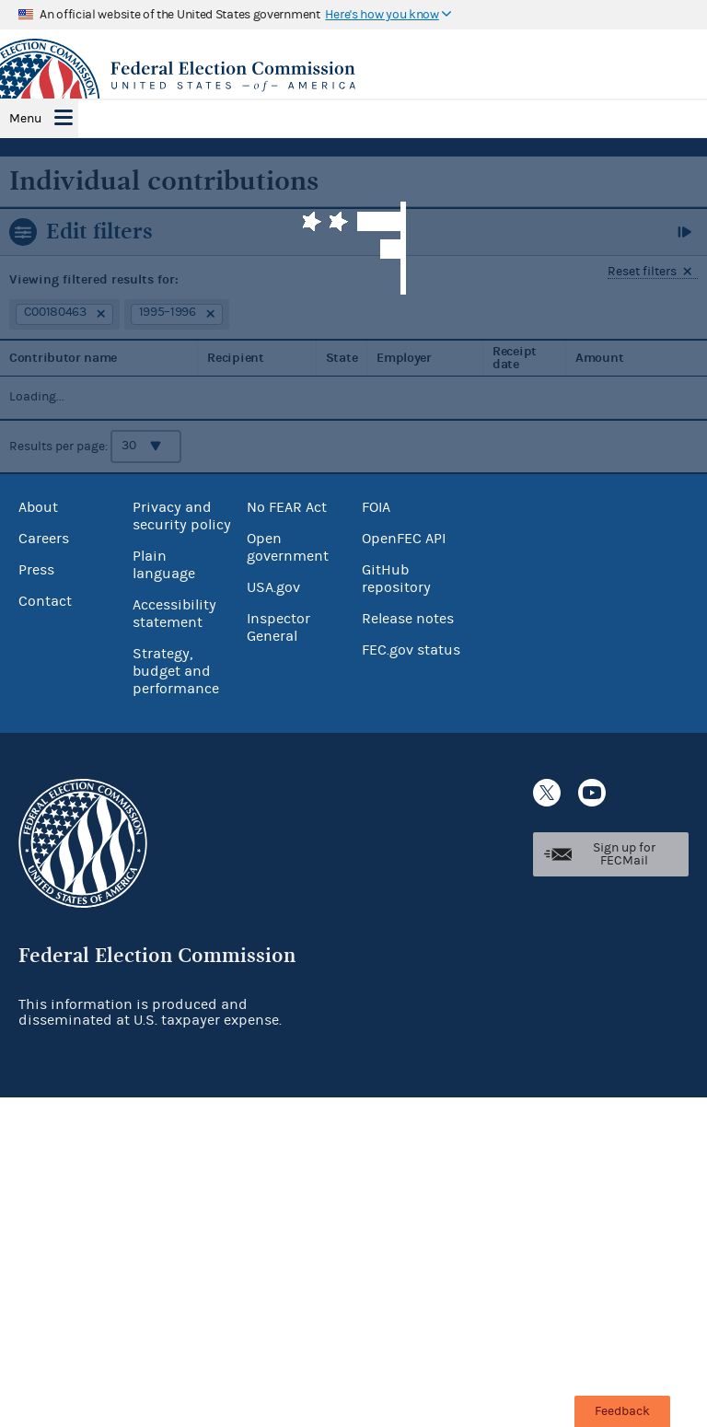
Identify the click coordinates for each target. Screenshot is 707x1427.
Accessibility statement (174, 614)
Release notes (408, 618)
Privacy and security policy (182, 516)
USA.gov (273, 587)
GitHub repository (396, 579)
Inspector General (278, 627)
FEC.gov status (411, 650)
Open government (288, 547)
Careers (43, 538)
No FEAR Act (287, 507)
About (38, 507)
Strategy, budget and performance (176, 671)
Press (36, 570)
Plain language (164, 565)
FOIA (376, 507)
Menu (25, 118)
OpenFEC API (404, 538)
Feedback (622, 1411)
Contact (45, 601)
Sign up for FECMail (624, 854)
